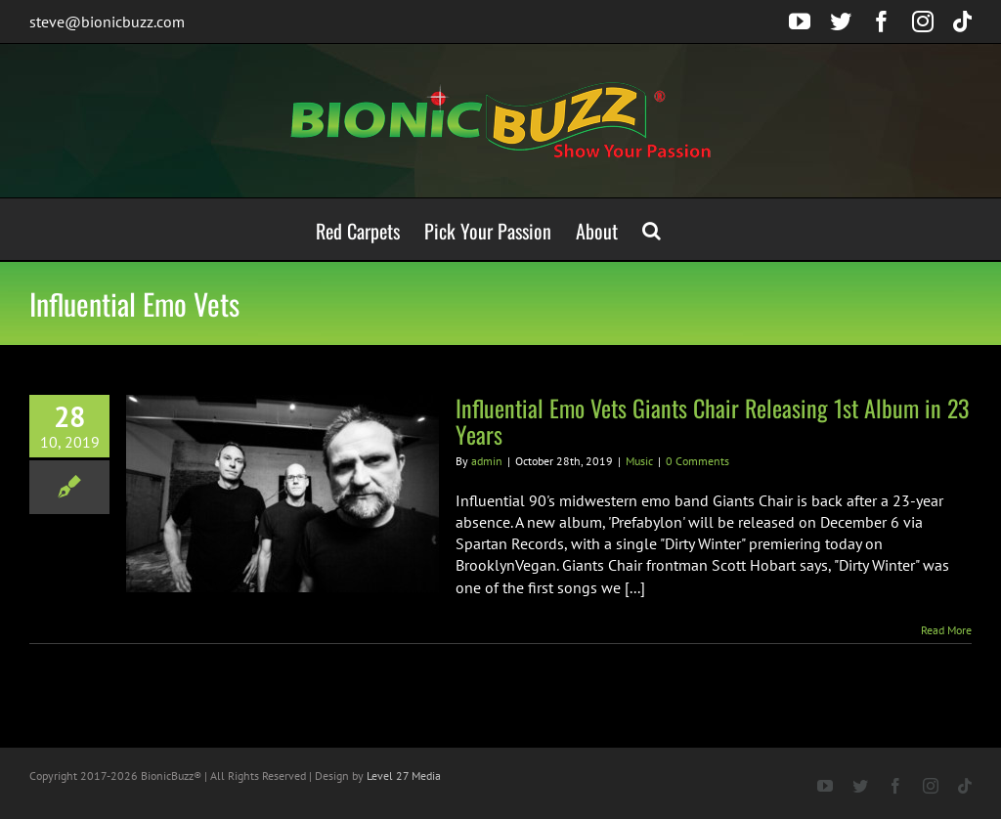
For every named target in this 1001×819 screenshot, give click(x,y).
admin (486, 460)
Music (639, 460)
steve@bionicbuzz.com (107, 21)
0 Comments (697, 460)
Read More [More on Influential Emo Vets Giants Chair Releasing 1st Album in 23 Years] (946, 630)
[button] (651, 229)
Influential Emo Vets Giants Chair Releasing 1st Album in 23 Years (712, 421)
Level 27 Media (404, 775)
